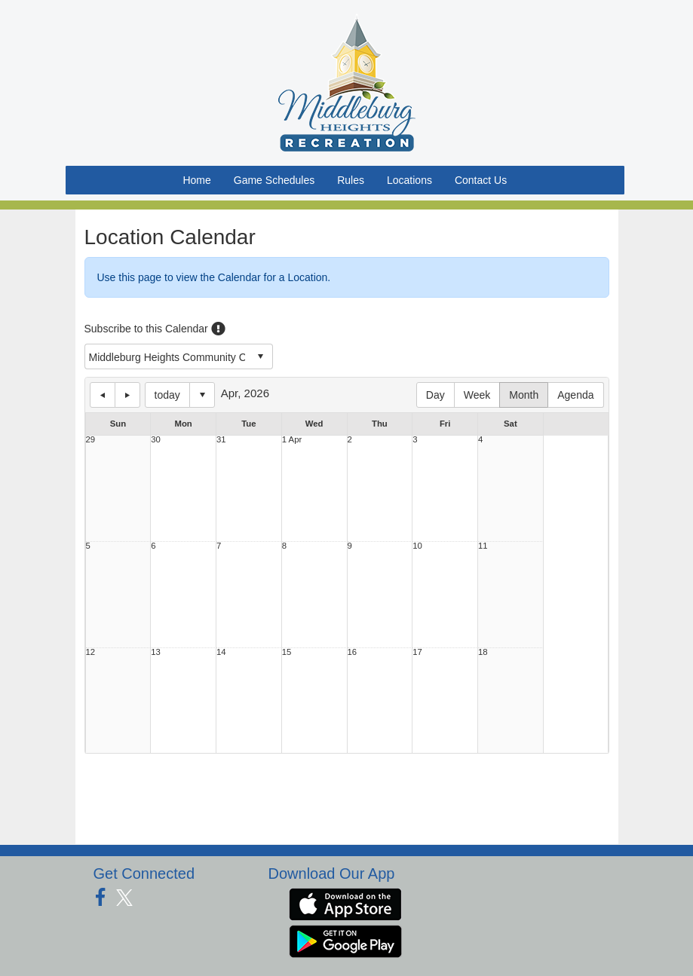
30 (156, 440)
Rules (350, 180)
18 (483, 652)
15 (287, 652)
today (167, 395)
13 (156, 652)
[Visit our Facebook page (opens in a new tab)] (106, 897)
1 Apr (292, 440)
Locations (409, 180)
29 (91, 440)
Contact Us (481, 180)
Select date (202, 395)
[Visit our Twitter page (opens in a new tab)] (130, 897)
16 (352, 652)
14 (221, 652)
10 (417, 546)
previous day (102, 395)
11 (483, 546)
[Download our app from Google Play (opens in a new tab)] (345, 940)
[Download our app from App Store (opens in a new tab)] (345, 903)
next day (127, 395)
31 (221, 440)
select (260, 356)
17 (417, 652)
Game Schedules (274, 180)
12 (91, 652)
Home (196, 180)
